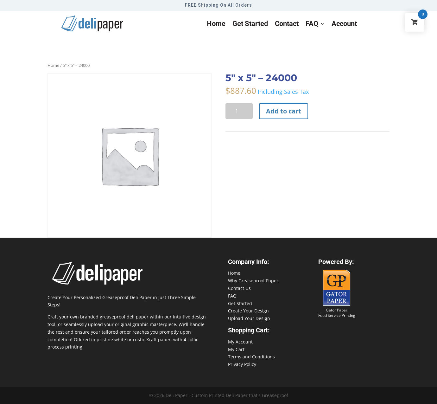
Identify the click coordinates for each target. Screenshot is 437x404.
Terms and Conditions (251, 357)
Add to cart (283, 111)
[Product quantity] (239, 111)
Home (216, 25)
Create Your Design (248, 311)
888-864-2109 (404, 392)
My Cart (236, 349)
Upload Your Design (249, 318)
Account (344, 25)
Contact (287, 25)
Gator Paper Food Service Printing (336, 312)
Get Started (240, 303)
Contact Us (239, 288)
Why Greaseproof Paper (253, 281)
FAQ (312, 25)
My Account (240, 342)
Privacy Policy (242, 364)
